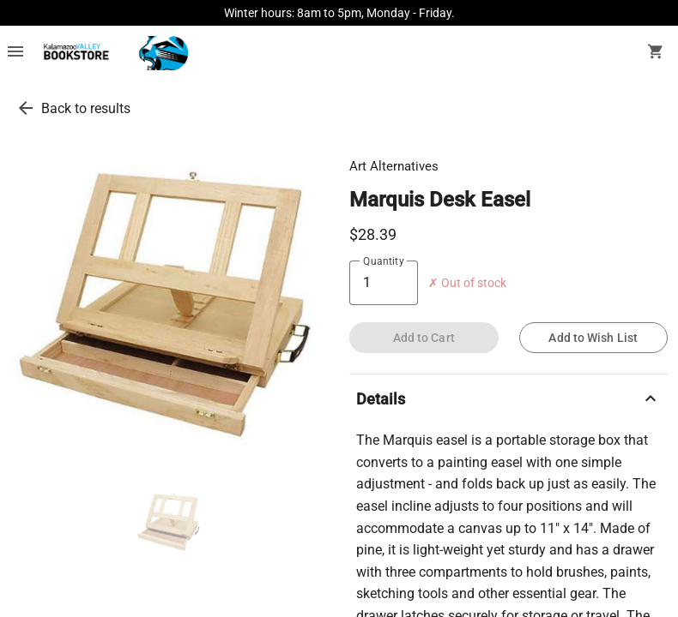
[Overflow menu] (15, 53)
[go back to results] (25, 108)
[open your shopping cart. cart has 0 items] (655, 53)
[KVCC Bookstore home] (113, 53)
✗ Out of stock (467, 283)
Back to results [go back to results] (85, 108)
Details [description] (508, 398)
